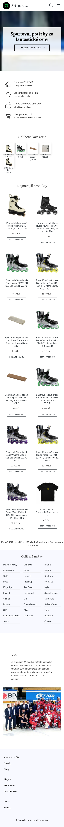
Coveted (48, 621)
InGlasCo (48, 582)
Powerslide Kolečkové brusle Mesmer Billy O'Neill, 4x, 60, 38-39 (16, 226)
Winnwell (28, 565)
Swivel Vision (50, 604)
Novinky (8, 763)
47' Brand (28, 616)
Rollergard (29, 593)
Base (5, 582)
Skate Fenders (51, 593)
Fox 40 (6, 593)
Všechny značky (11, 757)
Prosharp (28, 582)
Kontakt (7, 808)
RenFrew (48, 576)
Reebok (27, 576)
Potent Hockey (10, 565)
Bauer (26, 570)
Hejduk (47, 570)
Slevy (6, 769)
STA (5, 610)
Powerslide (8, 570)
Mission (6, 604)
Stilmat (6, 599)
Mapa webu (9, 785)
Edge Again (8, 587)
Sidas (6, 621)
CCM (5, 576)
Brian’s (47, 565)
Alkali (26, 610)
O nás (7, 801)
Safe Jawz (49, 599)
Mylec (47, 587)
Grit (25, 599)
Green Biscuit (30, 604)
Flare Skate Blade (11, 616)
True (46, 610)
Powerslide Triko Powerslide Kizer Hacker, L (47, 512)
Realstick (48, 616)
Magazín (8, 779)
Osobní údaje (10, 791)
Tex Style (28, 587)
